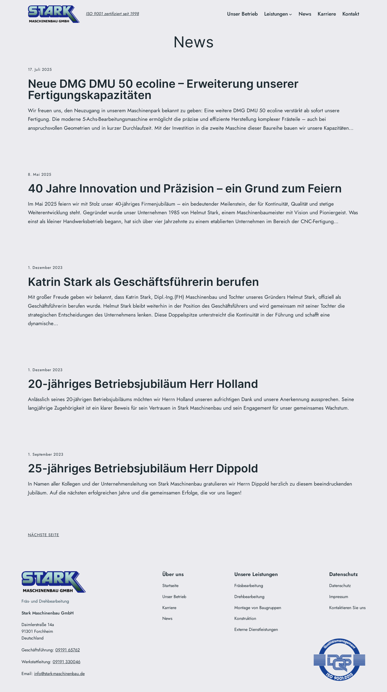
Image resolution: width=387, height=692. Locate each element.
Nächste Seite (43, 535)
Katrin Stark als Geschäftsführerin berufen (143, 281)
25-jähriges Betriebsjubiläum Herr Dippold (143, 468)
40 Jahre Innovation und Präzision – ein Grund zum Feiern (185, 188)
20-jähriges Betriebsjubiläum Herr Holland (143, 383)
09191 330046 (66, 662)
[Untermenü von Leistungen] (290, 14)
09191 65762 (67, 650)
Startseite (170, 585)
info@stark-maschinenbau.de (59, 673)
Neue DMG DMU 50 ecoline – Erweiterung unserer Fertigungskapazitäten (163, 89)
